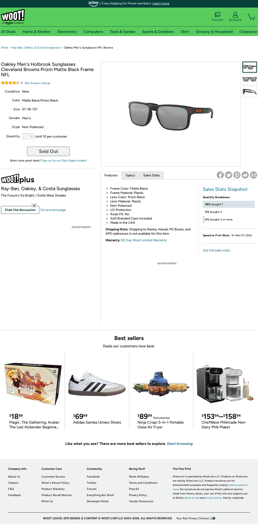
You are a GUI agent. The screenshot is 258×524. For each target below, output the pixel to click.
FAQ (11, 489)
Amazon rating (38, 83)
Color (16, 100)
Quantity (13, 136)
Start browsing (180, 443)
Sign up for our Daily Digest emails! (64, 160)
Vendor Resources (141, 501)
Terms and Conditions (143, 482)
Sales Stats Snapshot (225, 189)
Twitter (92, 482)
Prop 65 (134, 489)
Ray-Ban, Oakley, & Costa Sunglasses (36, 47)
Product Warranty (52, 489)
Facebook (93, 476)
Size (16, 109)
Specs (130, 175)
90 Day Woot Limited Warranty (144, 240)
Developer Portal (97, 501)
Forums (217, 17)
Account (235, 17)
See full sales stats (216, 250)
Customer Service (53, 476)
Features (111, 175)
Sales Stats (151, 175)
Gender (14, 118)
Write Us (47, 501)
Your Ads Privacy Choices (192, 518)
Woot (4, 47)
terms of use (191, 497)
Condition (12, 92)
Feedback (14, 495)
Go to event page (53, 210)
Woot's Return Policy (55, 482)
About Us (14, 476)
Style (16, 127)
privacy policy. (213, 497)
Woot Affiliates (139, 476)
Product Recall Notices (56, 495)
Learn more (160, 3)
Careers (13, 482)
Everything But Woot (100, 495)
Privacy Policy (138, 495)
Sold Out (48, 151)
